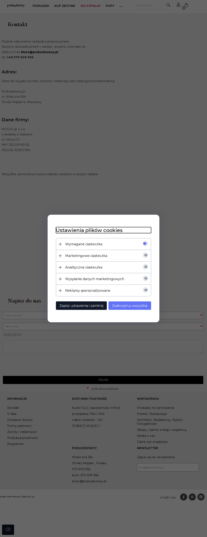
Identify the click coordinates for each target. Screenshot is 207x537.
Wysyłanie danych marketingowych (94, 279)
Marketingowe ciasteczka (86, 256)
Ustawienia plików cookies (89, 230)
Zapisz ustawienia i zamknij (81, 306)
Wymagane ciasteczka (83, 244)
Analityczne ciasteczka (83, 267)
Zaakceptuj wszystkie (130, 306)
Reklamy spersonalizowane (87, 291)
